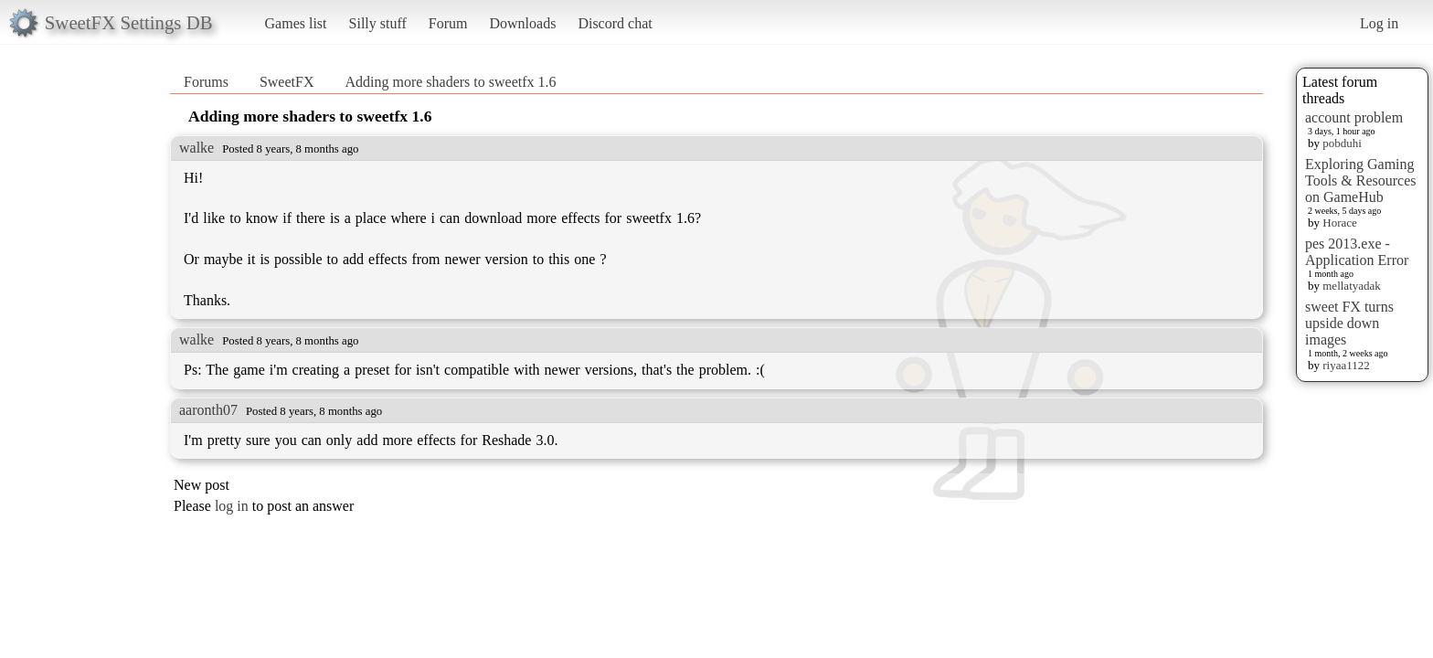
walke (196, 147)
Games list (296, 23)
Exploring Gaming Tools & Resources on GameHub (1361, 180)
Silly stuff (378, 23)
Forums (206, 82)
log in (232, 506)
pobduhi (1342, 143)
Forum (448, 23)
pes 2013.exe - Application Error (1356, 252)
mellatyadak (1351, 285)
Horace (1339, 222)
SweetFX (287, 82)
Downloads (522, 23)
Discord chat (615, 23)
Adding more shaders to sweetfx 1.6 (450, 82)
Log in (1379, 23)
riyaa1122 (1346, 365)
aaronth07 (208, 410)
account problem (1354, 117)
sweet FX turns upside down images (1349, 323)
